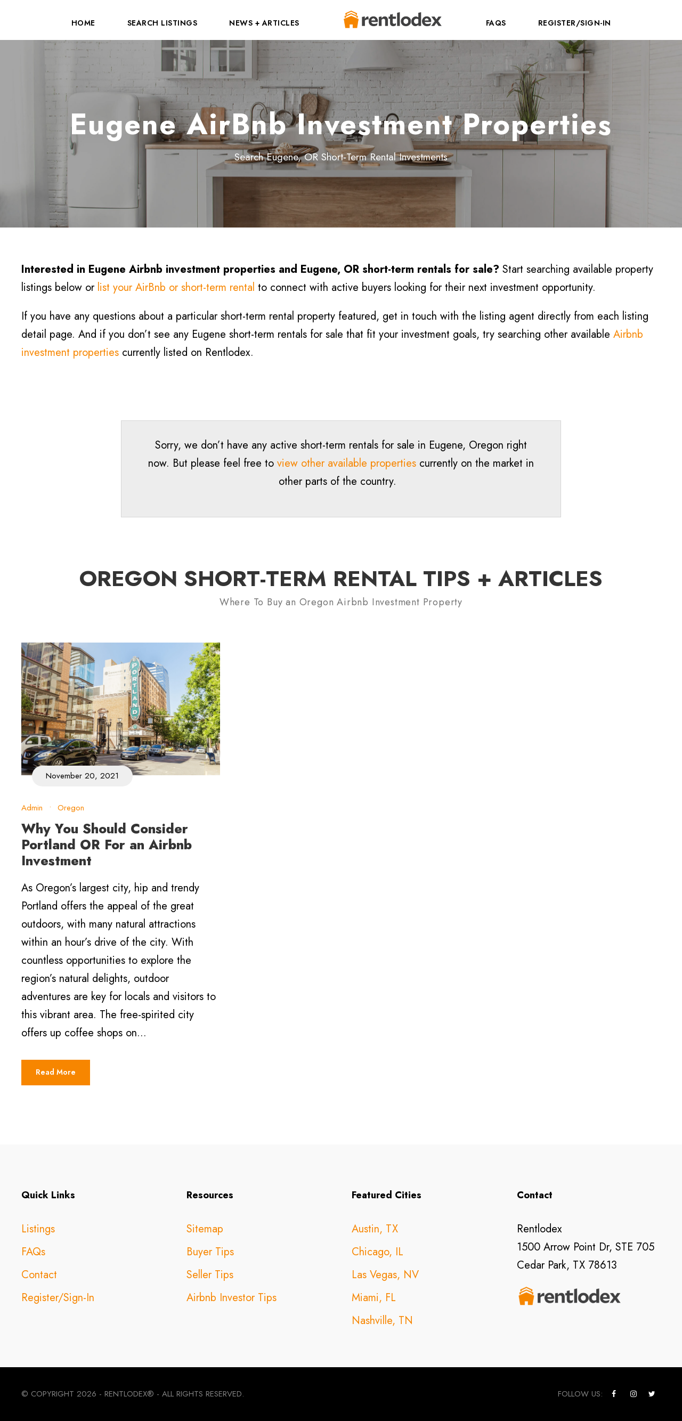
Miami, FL (374, 1297)
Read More (56, 1072)
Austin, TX (375, 1229)
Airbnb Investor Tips (231, 1297)
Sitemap (204, 1229)
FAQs (496, 23)
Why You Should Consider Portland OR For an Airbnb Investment (106, 844)
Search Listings (162, 23)
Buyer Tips (210, 1252)
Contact (39, 1274)
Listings (38, 1229)
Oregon (71, 808)
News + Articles (264, 23)
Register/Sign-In (574, 23)
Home (83, 23)
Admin (32, 808)
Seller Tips (209, 1274)
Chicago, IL (377, 1252)
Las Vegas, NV (385, 1274)
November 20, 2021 (82, 776)
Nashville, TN (382, 1320)
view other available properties (346, 463)
